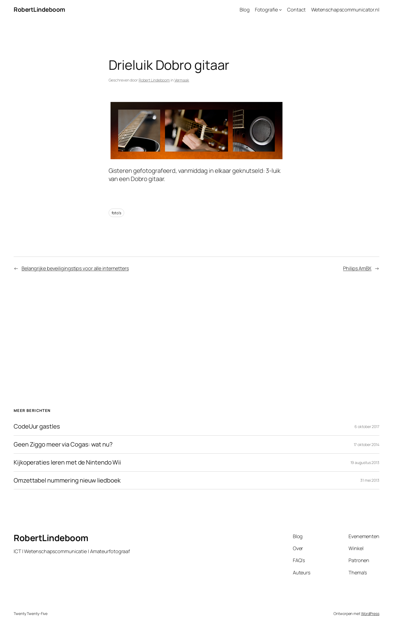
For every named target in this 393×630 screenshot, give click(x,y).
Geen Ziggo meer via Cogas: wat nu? (63, 444)
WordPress (370, 613)
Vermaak (181, 80)
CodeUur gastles (37, 426)
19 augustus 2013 (364, 462)
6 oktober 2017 (367, 426)
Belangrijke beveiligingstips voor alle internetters (75, 268)
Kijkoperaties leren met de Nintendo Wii (67, 462)
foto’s (116, 212)
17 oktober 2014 (367, 444)
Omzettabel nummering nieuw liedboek (67, 480)
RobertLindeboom (39, 9)
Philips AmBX (357, 268)
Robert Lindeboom (154, 80)
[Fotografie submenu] (280, 9)
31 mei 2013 (369, 480)
